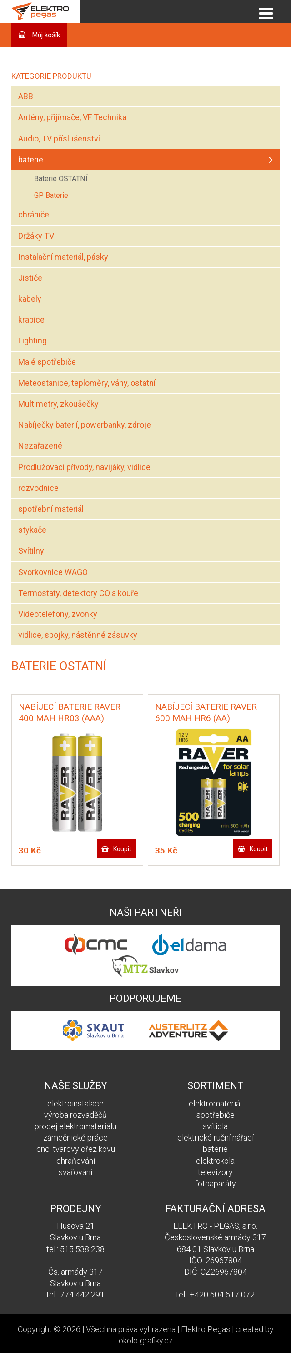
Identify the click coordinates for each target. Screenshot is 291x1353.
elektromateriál (215, 1103)
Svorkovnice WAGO (53, 572)
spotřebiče (215, 1115)
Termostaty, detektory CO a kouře (78, 593)
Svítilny (31, 550)
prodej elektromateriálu (75, 1126)
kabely (29, 298)
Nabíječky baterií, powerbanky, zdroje (84, 424)
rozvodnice (38, 488)
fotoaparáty (215, 1183)
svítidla (215, 1126)
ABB (25, 96)
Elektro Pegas (205, 1329)
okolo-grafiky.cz (146, 1340)
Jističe (30, 278)
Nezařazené (40, 445)
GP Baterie (51, 195)
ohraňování (75, 1161)
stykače (32, 530)
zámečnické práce (75, 1137)
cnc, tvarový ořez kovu (75, 1149)
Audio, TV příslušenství (59, 138)
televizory (215, 1172)
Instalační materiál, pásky (63, 257)
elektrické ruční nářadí (215, 1137)
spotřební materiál (51, 509)
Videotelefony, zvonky (57, 614)
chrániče (33, 214)
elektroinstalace (75, 1103)
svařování (75, 1172)
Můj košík (45, 35)
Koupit (122, 849)
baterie (30, 159)
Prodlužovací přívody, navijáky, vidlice (84, 467)
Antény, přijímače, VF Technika (72, 117)
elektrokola (215, 1161)
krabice (31, 319)
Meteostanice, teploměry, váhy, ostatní (87, 383)
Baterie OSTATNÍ (61, 178)
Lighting (32, 340)
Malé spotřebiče (47, 362)
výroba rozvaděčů (75, 1115)
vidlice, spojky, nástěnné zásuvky (77, 635)
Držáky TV (36, 236)
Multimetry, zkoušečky (58, 404)
